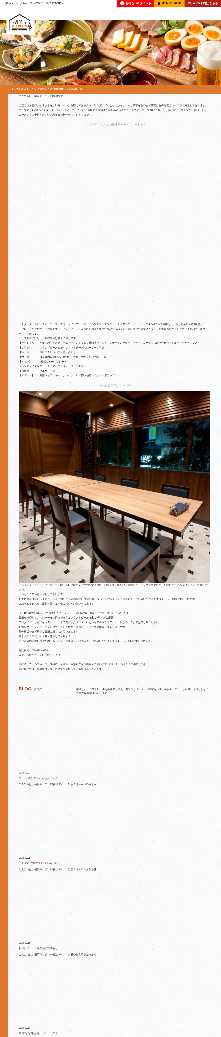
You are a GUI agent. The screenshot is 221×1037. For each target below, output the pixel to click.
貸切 (116, 1011)
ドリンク (48, 1011)
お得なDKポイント (135, 3)
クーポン (165, 1011)
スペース (139, 1011)
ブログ (189, 1011)
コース (94, 1011)
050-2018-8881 (170, 3)
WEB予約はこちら (203, 3)
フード (72, 1011)
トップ (23, 1011)
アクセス (31, 1016)
